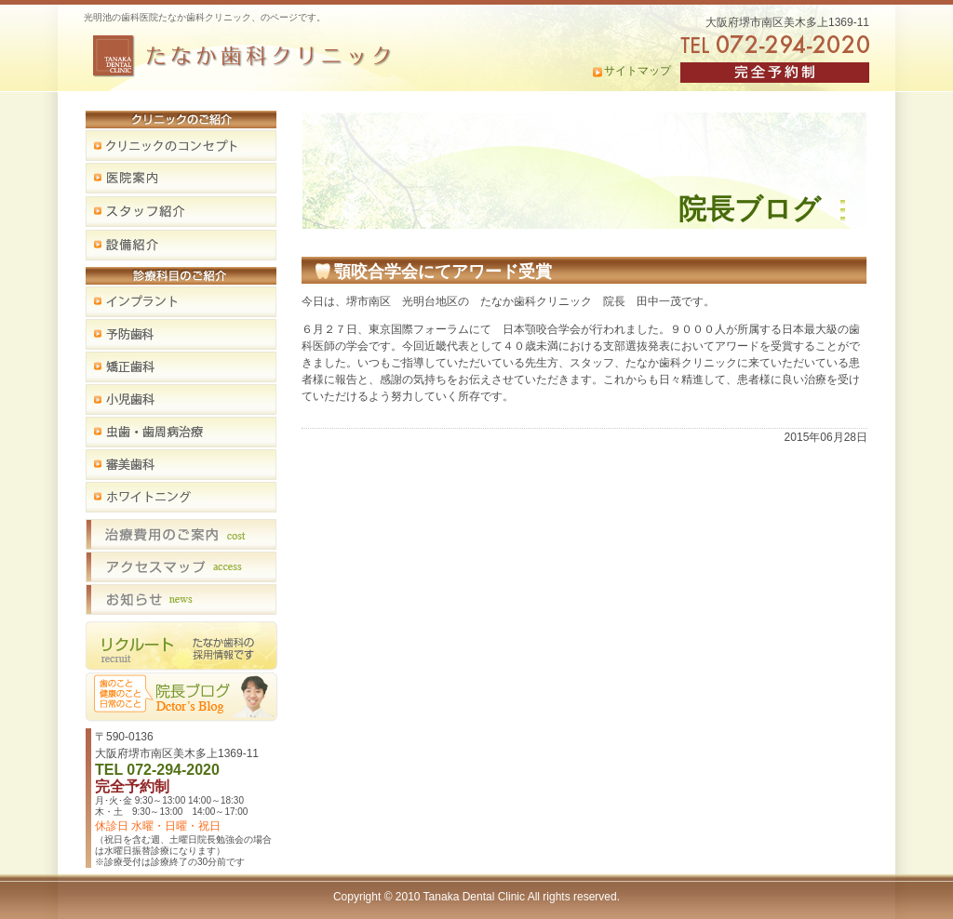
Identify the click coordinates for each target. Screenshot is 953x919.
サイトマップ (637, 70)
